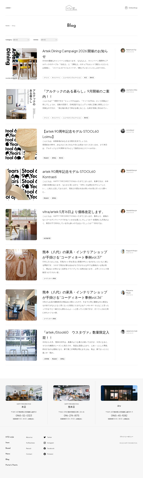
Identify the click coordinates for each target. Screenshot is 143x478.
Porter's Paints (12, 465)
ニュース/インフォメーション (72, 77)
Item (7, 443)
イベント (46, 77)
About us (29, 437)
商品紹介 (46, 158)
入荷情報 (46, 359)
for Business (30, 443)
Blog (7, 459)
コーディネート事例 (50, 278)
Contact (29, 454)
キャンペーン (56, 77)
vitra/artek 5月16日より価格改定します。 (73, 212)
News (8, 454)
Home (7, 25)
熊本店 (92, 77)
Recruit (28, 448)
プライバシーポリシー (126, 436)
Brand (8, 448)
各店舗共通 (47, 238)
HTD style (10, 437)
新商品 (54, 158)
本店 (85, 77)
